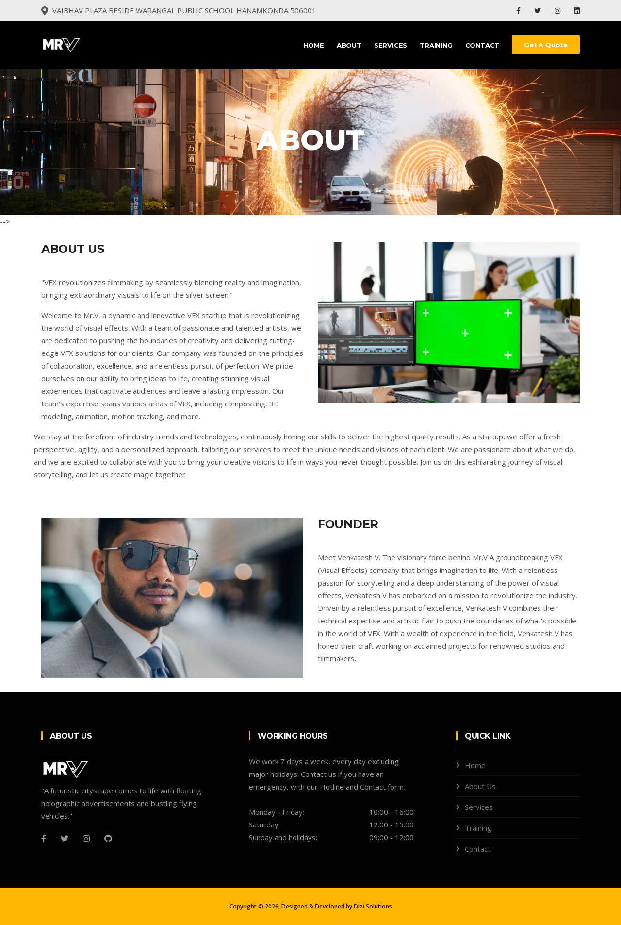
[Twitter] (64, 838)
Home (314, 45)
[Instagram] (86, 838)
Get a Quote (546, 45)
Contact (482, 45)
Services (390, 45)
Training (436, 45)
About (349, 45)
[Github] (108, 838)
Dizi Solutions (373, 906)
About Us (480, 786)
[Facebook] (43, 838)
